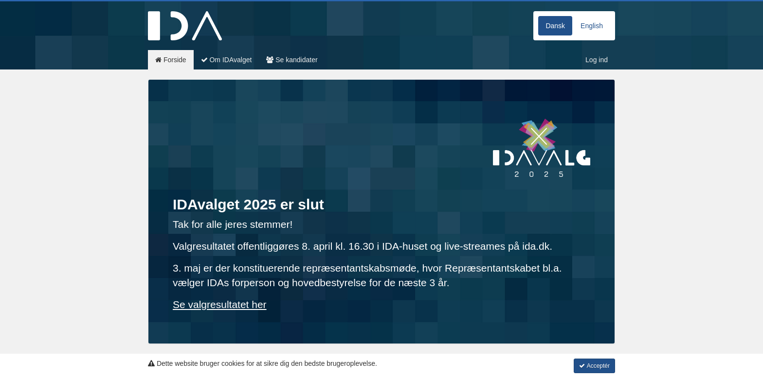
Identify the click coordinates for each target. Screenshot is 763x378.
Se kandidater (291, 60)
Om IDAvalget (226, 60)
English (592, 26)
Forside (170, 60)
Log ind (596, 60)
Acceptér (594, 365)
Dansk (555, 26)
